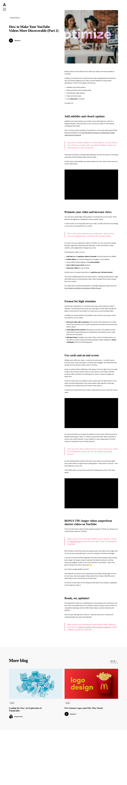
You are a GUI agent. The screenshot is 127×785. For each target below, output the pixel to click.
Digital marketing (14, 17)
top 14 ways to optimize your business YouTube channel (83, 288)
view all (113, 661)
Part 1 (68, 78)
